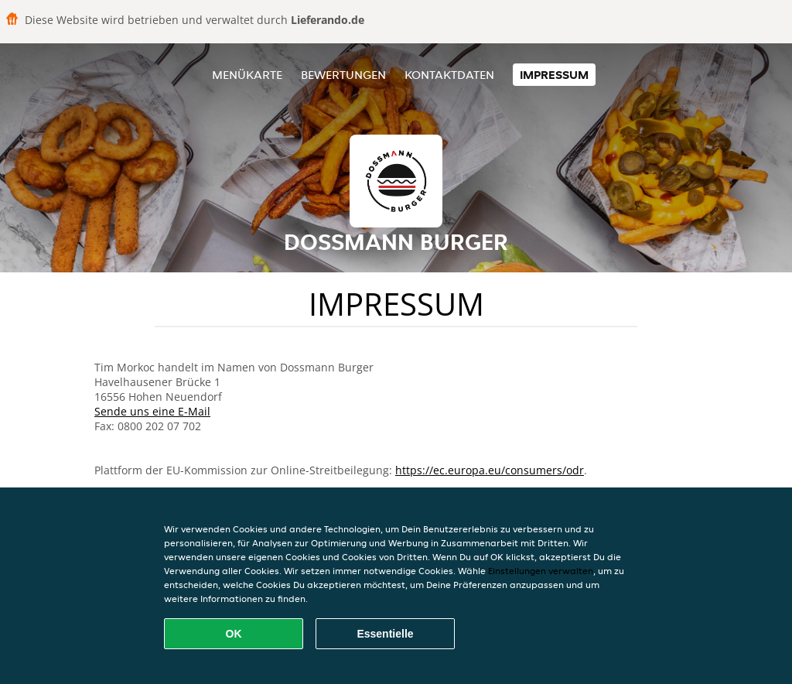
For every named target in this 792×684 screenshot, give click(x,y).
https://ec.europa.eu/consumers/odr (489, 470)
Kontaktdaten (449, 75)
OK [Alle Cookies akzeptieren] (234, 634)
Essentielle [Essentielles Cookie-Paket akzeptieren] (385, 634)
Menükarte (247, 75)
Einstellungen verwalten (540, 570)
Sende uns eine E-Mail (152, 411)
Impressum (554, 75)
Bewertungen (343, 75)
